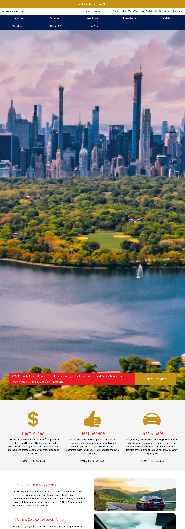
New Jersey (92, 18)
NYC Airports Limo (14, 11)
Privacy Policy (92, 26)
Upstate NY (55, 26)
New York (18, 18)
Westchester (18, 26)
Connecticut (55, 18)
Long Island (166, 18)
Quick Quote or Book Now (92, 4)
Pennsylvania (129, 18)
